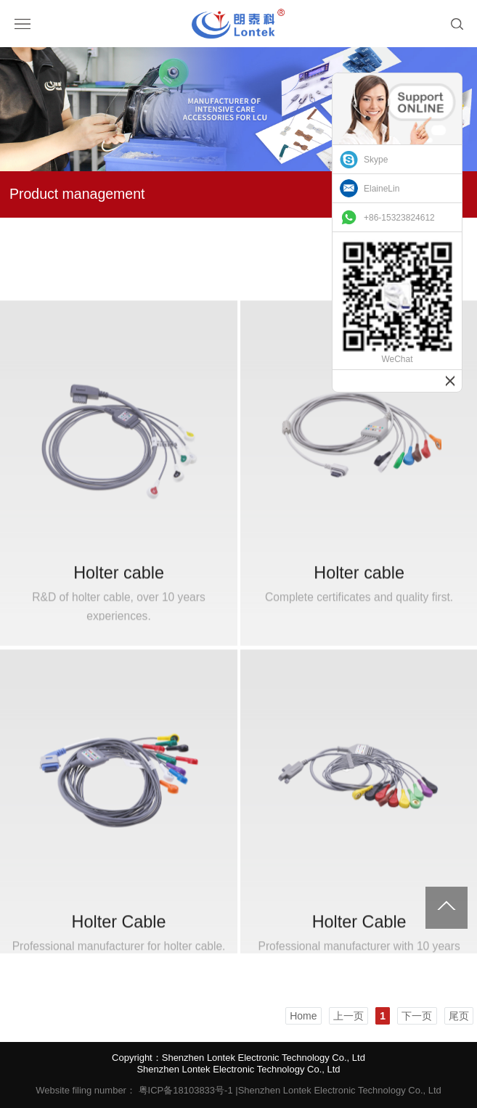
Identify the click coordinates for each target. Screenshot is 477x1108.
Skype (376, 160)
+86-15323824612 (399, 218)
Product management (76, 194)
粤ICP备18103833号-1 (186, 1090)
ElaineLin (381, 189)
